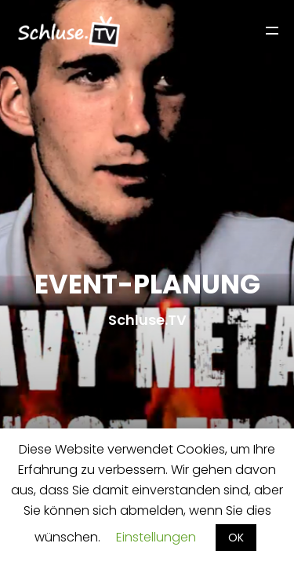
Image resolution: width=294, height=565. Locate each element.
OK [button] (236, 537)
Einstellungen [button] (156, 537)
